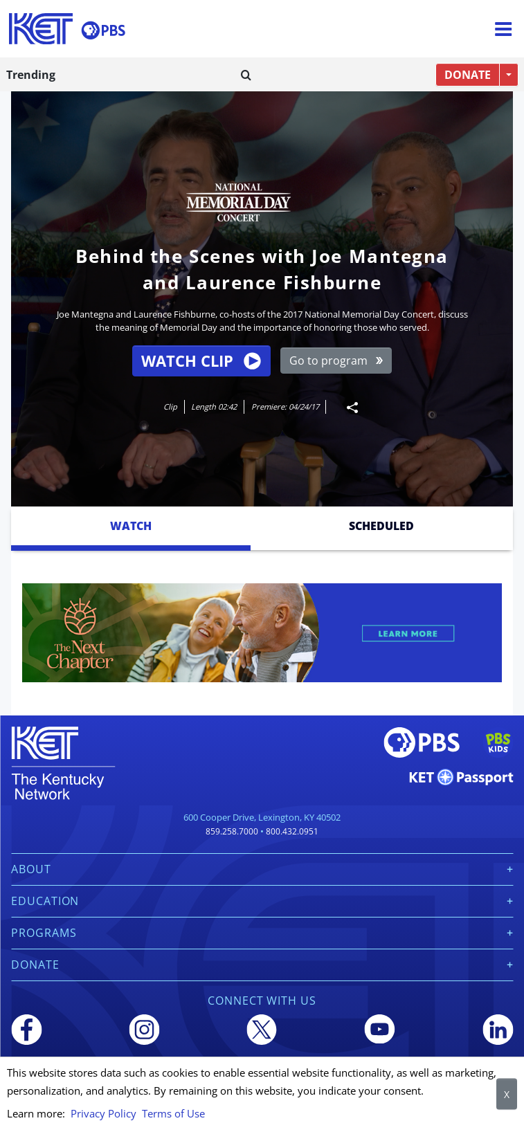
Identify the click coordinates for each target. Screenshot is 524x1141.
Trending (30, 74)
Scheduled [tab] (381, 525)
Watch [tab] (131, 525)
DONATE (467, 74)
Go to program (336, 360)
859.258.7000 (232, 831)
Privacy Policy (103, 1113)
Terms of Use (173, 1113)
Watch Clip (200, 361)
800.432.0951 (292, 831)
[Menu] (503, 29)
